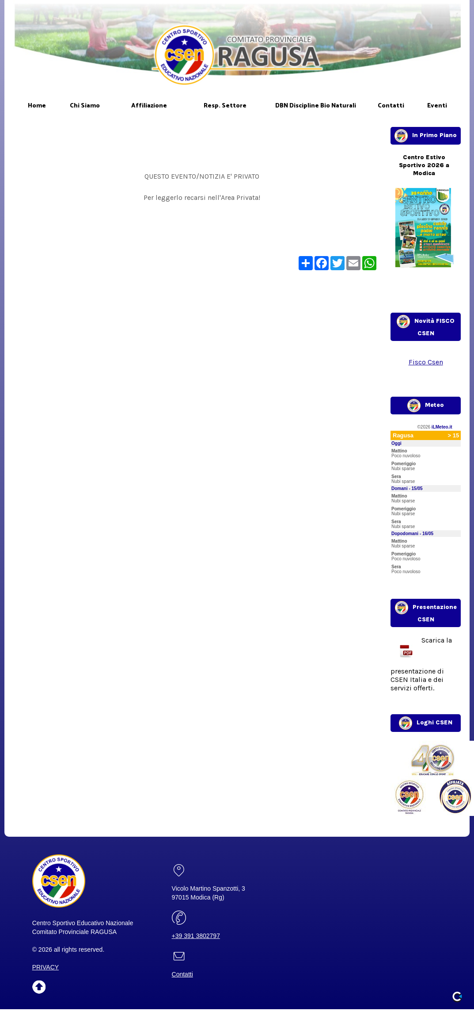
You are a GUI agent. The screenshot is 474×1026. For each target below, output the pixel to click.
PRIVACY (45, 967)
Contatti (182, 974)
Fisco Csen (426, 362)
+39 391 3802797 (196, 935)
